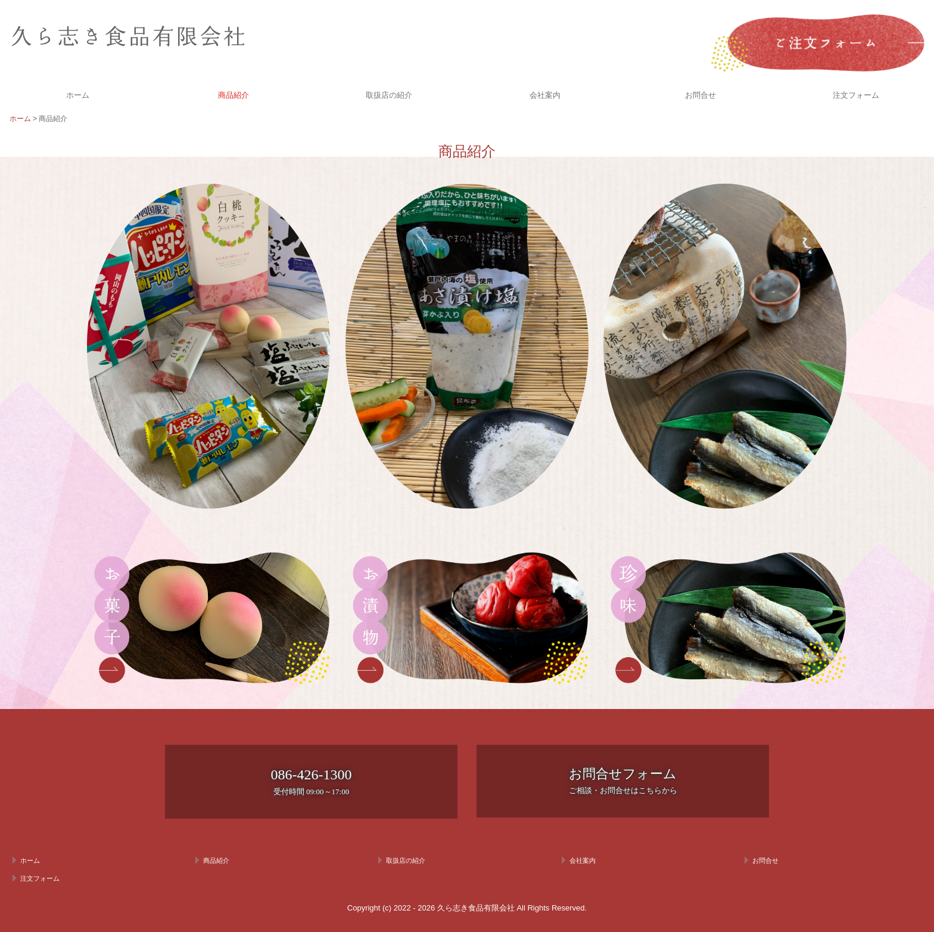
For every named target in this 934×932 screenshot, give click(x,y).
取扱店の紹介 (389, 95)
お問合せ (700, 95)
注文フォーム (856, 95)
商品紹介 (233, 95)
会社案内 (545, 95)
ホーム (77, 95)
